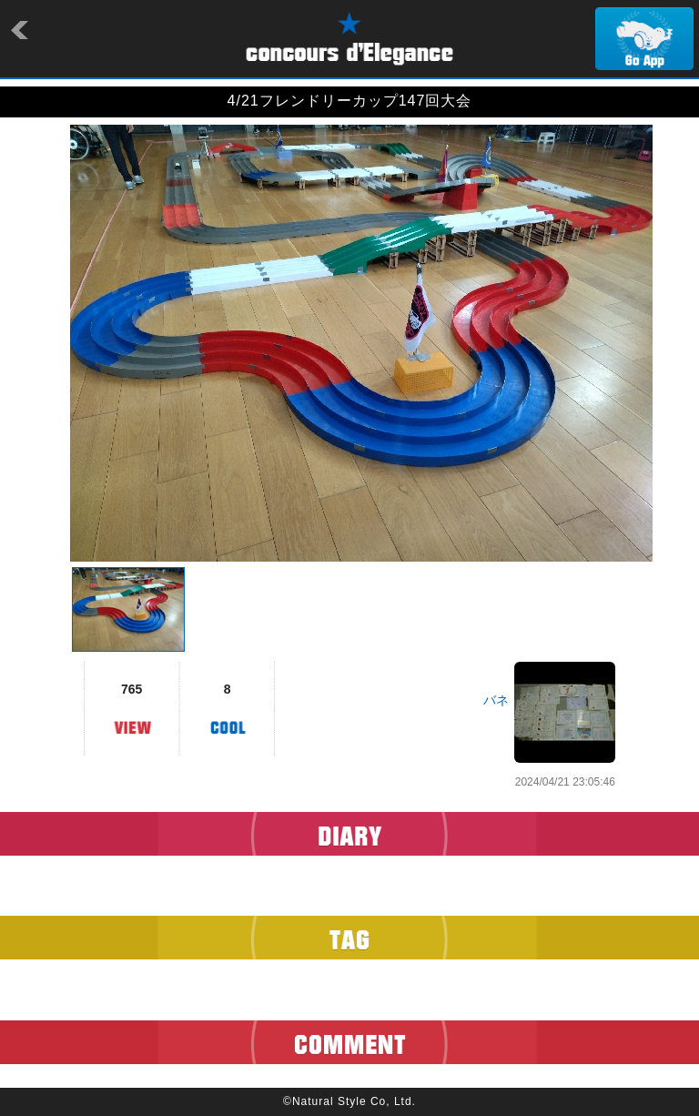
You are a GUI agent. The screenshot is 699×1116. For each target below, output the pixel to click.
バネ (496, 700)
